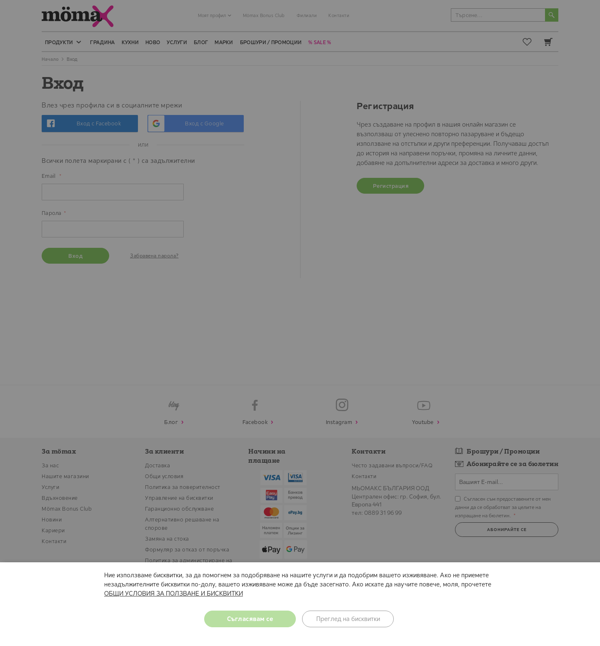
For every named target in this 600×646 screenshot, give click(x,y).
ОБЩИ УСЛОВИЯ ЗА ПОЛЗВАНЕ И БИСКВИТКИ (173, 593)
